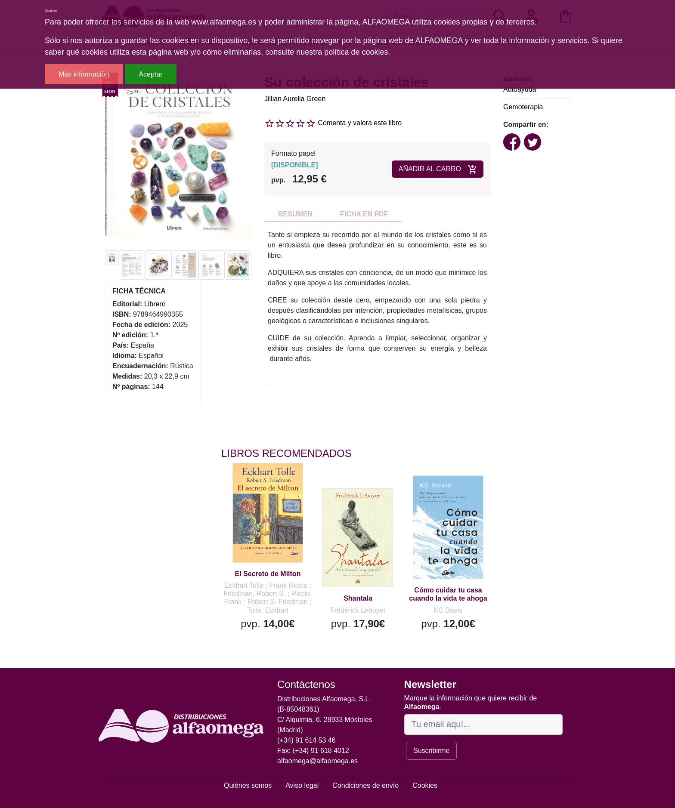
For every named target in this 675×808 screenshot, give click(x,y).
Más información (84, 74)
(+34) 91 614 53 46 (306, 740)
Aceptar (150, 74)
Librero (155, 304)
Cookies (424, 785)
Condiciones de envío (365, 785)
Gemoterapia (523, 107)
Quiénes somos (248, 785)
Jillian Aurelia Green (294, 98)
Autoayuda (519, 89)
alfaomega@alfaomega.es (317, 761)
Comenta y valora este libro (360, 122)
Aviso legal (302, 785)
